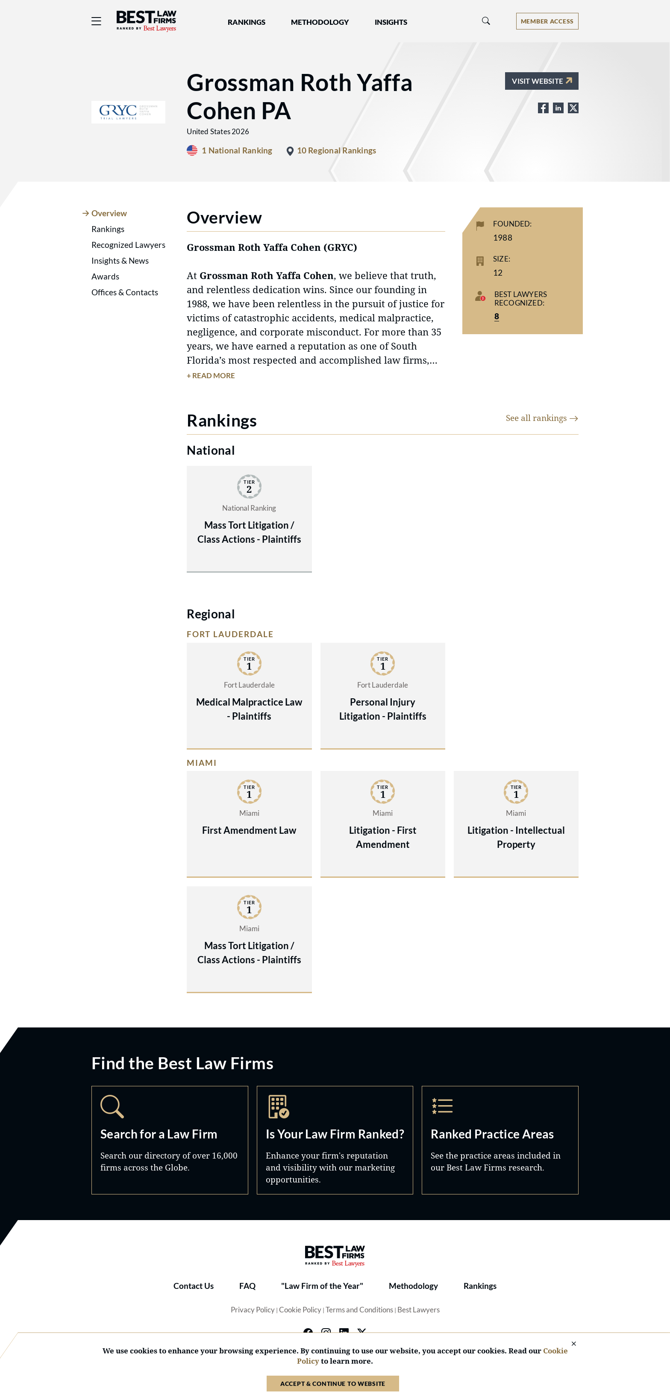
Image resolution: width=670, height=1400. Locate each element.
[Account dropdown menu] (547, 21)
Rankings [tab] (107, 229)
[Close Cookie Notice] (568, 1344)
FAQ (247, 1286)
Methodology (413, 1286)
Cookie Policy (300, 1310)
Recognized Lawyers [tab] (128, 245)
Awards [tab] (105, 276)
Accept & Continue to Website (332, 1383)
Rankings (480, 1286)
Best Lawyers (418, 1310)
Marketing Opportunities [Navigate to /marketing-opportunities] (335, 1140)
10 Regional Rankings (336, 150)
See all (542, 417)
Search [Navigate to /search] (170, 1140)
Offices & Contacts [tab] (124, 292)
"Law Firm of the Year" (322, 1286)
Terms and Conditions (359, 1310)
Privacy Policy (253, 1310)
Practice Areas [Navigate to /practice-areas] (500, 1140)
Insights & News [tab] (120, 260)
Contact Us (193, 1286)
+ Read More (211, 375)
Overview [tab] (109, 213)
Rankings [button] (246, 22)
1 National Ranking (237, 150)
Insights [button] (391, 22)
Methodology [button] (320, 22)
